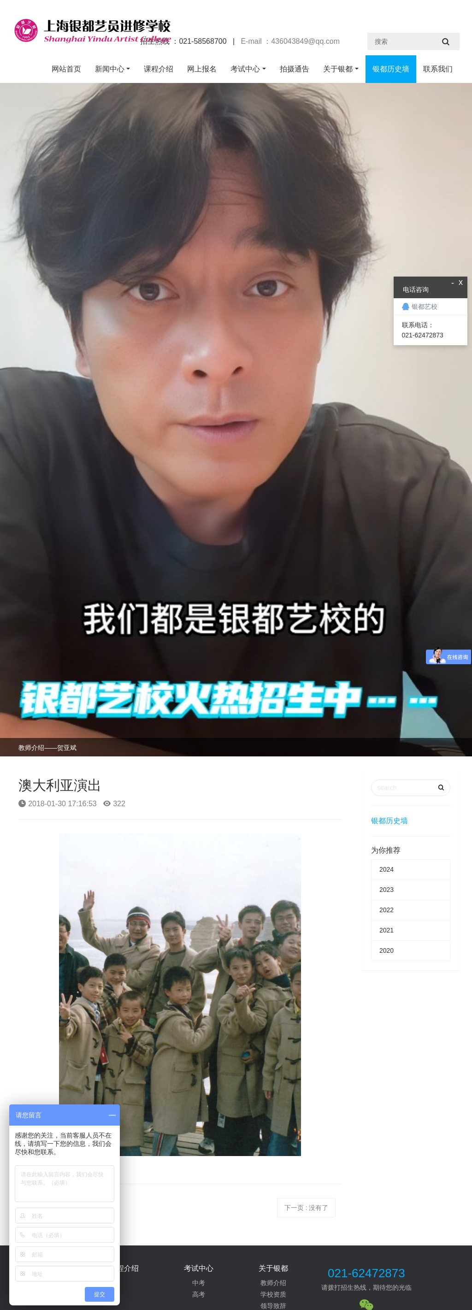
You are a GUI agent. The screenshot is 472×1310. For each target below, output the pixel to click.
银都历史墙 (390, 69)
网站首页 (66, 69)
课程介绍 (158, 69)
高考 (198, 1294)
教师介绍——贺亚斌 (47, 747)
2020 (386, 950)
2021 (386, 930)
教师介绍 (273, 1282)
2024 (386, 869)
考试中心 (245, 69)
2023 (386, 889)
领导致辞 (273, 1306)
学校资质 (273, 1294)
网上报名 (202, 69)
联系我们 (438, 69)
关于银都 (338, 69)
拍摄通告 (294, 69)
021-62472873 (366, 1273)
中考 (198, 1282)
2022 (386, 910)
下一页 (306, 1207)
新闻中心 (109, 69)
